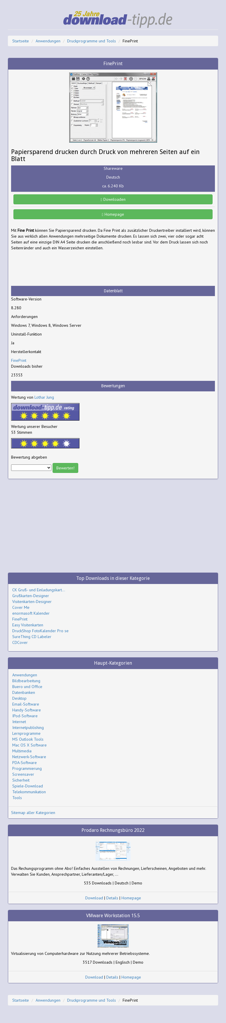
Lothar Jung (44, 397)
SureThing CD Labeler (31, 636)
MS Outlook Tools (28, 739)
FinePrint (18, 360)
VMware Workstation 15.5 (113, 915)
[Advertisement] (58, 268)
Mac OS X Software (29, 745)
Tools (17, 797)
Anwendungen (48, 41)
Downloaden (112, 199)
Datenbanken (23, 692)
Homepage (113, 214)
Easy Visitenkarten (27, 625)
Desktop (19, 698)
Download (94, 898)
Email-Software (25, 704)
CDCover (20, 642)
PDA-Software (24, 762)
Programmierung (27, 768)
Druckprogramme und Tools (91, 41)
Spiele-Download (27, 786)
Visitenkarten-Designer (32, 601)
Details (112, 898)
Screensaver (23, 774)
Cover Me (20, 607)
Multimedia (22, 751)
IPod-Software (25, 715)
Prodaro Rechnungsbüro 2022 (113, 830)
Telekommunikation (29, 791)
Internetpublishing (28, 727)
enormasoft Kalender (31, 613)
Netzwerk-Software (29, 756)
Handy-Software (26, 710)
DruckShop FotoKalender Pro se (40, 630)
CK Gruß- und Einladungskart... (38, 589)
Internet (19, 721)
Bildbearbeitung (26, 680)
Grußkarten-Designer (30, 595)
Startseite (20, 41)
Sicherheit (20, 780)
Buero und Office (27, 686)
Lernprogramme (26, 733)
